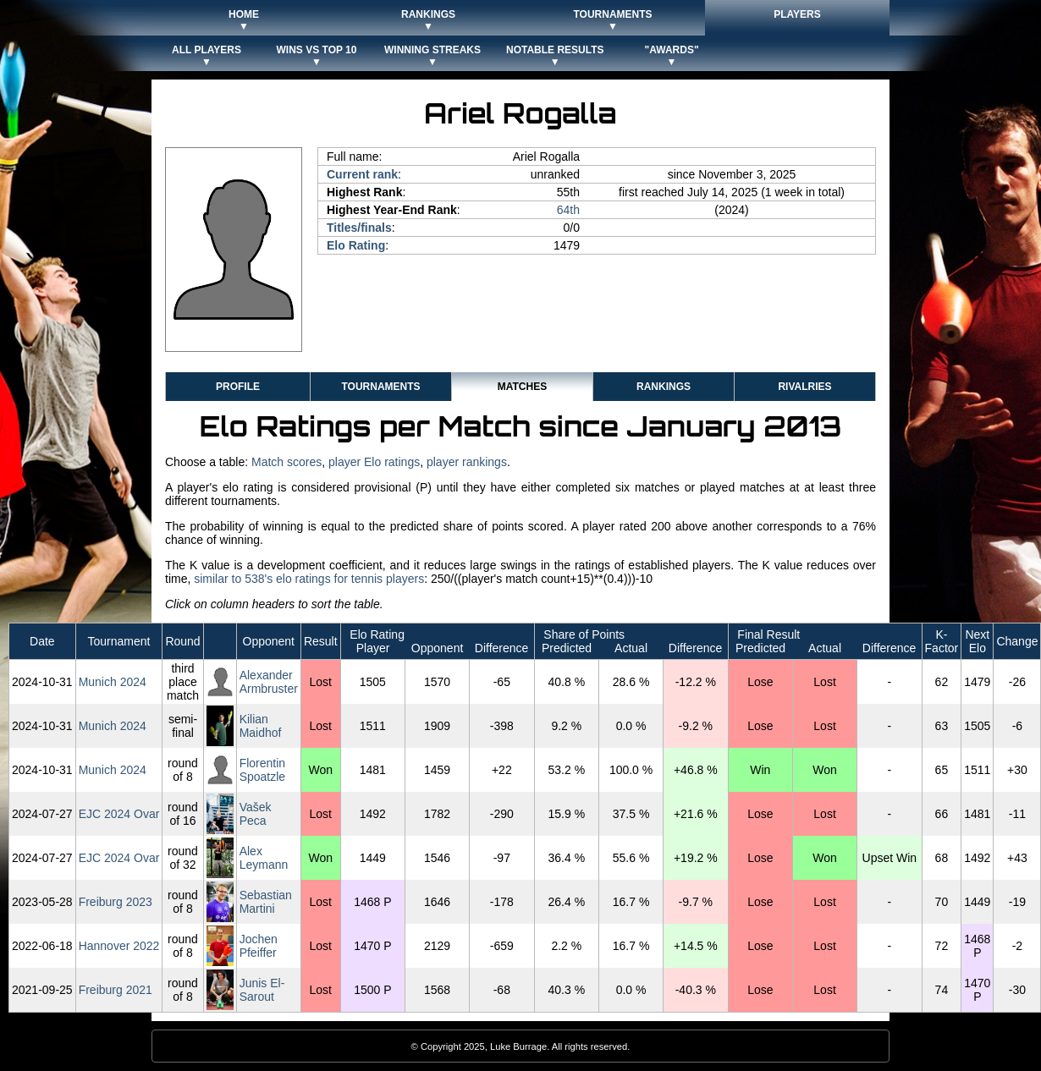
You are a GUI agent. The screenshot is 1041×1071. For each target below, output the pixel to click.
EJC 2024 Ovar (119, 814)
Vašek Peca (256, 813)
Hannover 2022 (119, 946)
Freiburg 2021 (115, 990)
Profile (238, 387)
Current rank (362, 174)
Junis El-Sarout (262, 989)
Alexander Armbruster (269, 681)
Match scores (286, 462)
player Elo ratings (374, 462)
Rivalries (804, 387)
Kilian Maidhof (261, 725)
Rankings (663, 387)
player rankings (467, 462)
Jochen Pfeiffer (259, 945)
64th (568, 210)
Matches (522, 387)
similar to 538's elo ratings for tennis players (309, 578)
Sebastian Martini (266, 901)
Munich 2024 (112, 682)
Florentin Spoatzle (262, 769)
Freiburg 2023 (115, 902)
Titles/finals (359, 227)
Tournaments (380, 387)
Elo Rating (356, 245)
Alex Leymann (264, 857)
